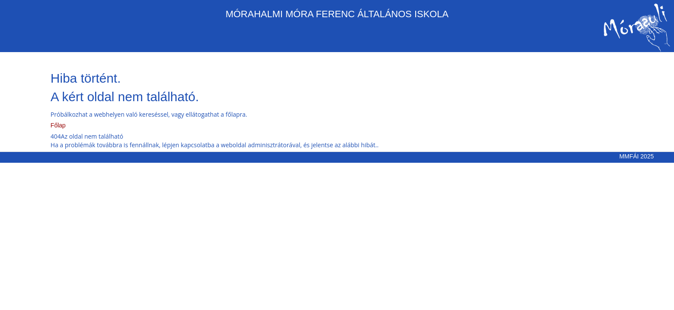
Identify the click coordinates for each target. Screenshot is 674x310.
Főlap (58, 125)
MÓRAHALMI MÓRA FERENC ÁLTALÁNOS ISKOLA (337, 14)
